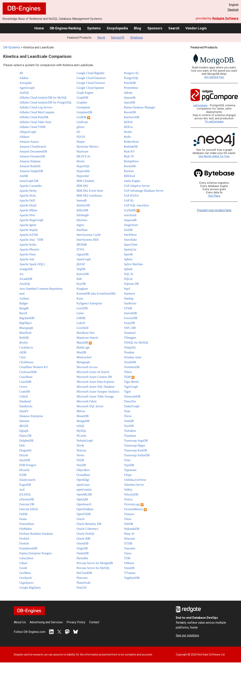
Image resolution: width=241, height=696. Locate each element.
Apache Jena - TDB (31, 239)
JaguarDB (82, 254)
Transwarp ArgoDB (136, 440)
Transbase (130, 435)
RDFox (128, 127)
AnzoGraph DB (28, 180)
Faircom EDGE (28, 509)
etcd (21, 489)
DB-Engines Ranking (65, 28)
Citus (22, 357)
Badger (23, 303)
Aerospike (25, 82)
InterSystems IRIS (87, 239)
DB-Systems (11, 47)
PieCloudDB (84, 572)
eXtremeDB (26, 499)
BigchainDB (26, 318)
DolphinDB (26, 440)
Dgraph (23, 430)
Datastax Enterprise (31, 416)
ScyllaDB (131, 210)
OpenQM (82, 499)
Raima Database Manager (139, 107)
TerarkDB (130, 362)
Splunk (128, 269)
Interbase (82, 229)
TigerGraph (131, 386)
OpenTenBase (84, 509)
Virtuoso (129, 514)
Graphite (81, 102)
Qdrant (128, 92)
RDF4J (128, 122)
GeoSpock (25, 577)
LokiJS (80, 323)
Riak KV (129, 151)
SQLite (128, 278)
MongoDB (117, 37)
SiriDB (128, 229)
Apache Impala (28, 229)
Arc (21, 274)
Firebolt (24, 543)
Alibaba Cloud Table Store (35, 122)
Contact (94, 622)
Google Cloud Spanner (90, 87)
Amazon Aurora (29, 141)
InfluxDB (82, 210)
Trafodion (130, 430)
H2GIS (80, 136)
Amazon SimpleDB (31, 171)
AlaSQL (24, 92)
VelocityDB (131, 494)
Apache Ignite (27, 225)
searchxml (130, 215)
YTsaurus (129, 572)
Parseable (82, 558)
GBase (23, 563)
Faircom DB (26, 504)
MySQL (81, 430)
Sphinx (128, 259)
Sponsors (154, 28)
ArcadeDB (25, 278)
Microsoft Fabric (86, 401)
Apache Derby (28, 190)
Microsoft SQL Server (90, 406)
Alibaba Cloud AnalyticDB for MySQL (43, 97)
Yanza (127, 553)
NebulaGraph (84, 440)
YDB (127, 558)
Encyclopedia (117, 28)
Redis (127, 136)
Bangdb (24, 308)
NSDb (80, 460)
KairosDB (82, 274)
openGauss (83, 484)
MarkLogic (83, 347)
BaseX (23, 313)
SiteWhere (130, 234)
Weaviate (129, 538)
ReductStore (131, 141)
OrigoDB (82, 548)
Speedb (128, 254)
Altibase (24, 136)
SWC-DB (130, 327)
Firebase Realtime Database (36, 533)
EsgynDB (25, 484)
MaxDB (81, 352)
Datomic (24, 421)
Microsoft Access (87, 367)
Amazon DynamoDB (32, 156)
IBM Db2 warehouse (89, 195)
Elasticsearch (27, 479)
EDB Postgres (27, 465)
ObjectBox (83, 470)
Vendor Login (196, 28)
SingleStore (131, 225)
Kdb (79, 278)
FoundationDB (28, 548)
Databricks (25, 406)
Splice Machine (133, 264)
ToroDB (129, 425)
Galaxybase (26, 558)
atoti (22, 293)
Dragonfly (25, 450)
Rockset (129, 171)
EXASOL (25, 494)
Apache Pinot (27, 254)
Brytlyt (23, 342)
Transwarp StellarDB (137, 455)
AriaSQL (24, 283)
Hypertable (83, 171)
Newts (80, 455)
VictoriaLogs (133, 504)
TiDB (129, 376)
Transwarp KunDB (135, 450)
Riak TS (129, 156)
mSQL (80, 425)
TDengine (130, 337)
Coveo (23, 386)
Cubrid (23, 396)
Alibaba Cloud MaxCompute (36, 112)
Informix (81, 220)
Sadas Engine (132, 180)
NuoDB (81, 465)
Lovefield (82, 327)
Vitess (127, 519)
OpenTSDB (83, 514)
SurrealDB (130, 313)
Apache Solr (26, 259)
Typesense (130, 470)
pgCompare (200, 105)
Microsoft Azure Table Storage (95, 396)
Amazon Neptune (29, 161)
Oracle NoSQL (85, 533)
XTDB (128, 543)
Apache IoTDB (28, 234)
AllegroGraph (27, 131)
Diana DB (25, 435)
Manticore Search (87, 337)
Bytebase (136, 37)
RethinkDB (131, 146)
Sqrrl (127, 288)
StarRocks (130, 303)
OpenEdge (82, 479)
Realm (128, 131)
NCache (81, 435)
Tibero (128, 372)
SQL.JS (128, 274)
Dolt (22, 445)
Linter (80, 313)
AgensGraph (27, 87)
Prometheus (131, 87)
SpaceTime (130, 244)
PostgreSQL (131, 78)
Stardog (128, 298)
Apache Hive (27, 215)
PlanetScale (83, 582)
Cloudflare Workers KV (33, 367)
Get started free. (214, 77)
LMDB (80, 318)
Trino (127, 460)
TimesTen (130, 401)
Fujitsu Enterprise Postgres (35, 553)
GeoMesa (25, 572)
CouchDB (25, 381)
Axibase (24, 298)
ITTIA (80, 249)
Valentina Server (134, 484)
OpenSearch (83, 504)
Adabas (23, 78)
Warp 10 (129, 533)
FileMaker (25, 528)
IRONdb (81, 244)
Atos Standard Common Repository (41, 288)
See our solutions (187, 635)
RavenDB (130, 112)
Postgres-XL (131, 73)
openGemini (83, 489)
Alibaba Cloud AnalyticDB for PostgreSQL (45, 102)
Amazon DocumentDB (33, 151)
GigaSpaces (26, 582)
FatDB (23, 514)
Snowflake (130, 239)
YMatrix (129, 563)
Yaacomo (129, 548)
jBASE (80, 264)
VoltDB (128, 523)
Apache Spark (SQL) (32, 264)
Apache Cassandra (30, 185)
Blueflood (25, 332)
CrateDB (24, 391)
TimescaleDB (132, 396)
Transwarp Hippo (134, 445)
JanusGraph (83, 259)
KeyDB (81, 283)
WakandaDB (131, 528)
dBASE (24, 425)
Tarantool (129, 332)
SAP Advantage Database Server (144, 190)
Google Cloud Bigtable (90, 73)
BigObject (25, 323)
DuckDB (24, 460)
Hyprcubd (82, 176)
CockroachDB (28, 372)
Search (173, 28)
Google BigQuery (30, 587)
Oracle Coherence (87, 528)
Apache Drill (27, 200)
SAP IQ (128, 200)
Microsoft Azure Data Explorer (95, 381)
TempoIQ (129, 347)
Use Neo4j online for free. (214, 156)
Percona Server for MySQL (93, 568)
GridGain (82, 122)
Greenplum (83, 107)
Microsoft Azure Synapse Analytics (97, 391)
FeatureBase (26, 523)
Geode (23, 568)
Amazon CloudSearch (32, 146)
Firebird (24, 538)
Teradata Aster (132, 357)
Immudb (81, 200)
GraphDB (82, 97)
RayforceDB (131, 117)
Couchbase (25, 376)
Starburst (129, 293)
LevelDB (82, 308)
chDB (22, 352)
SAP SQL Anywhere (136, 205)
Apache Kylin (27, 244)
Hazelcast (82, 151)
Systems (94, 28)
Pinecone (82, 577)
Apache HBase (28, 210)
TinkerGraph (131, 406)
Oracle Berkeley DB (88, 523)
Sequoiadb (130, 220)
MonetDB (82, 416)
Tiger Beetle (131, 381)
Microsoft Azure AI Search (92, 372)
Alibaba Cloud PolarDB (33, 117)
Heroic (80, 161)
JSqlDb (80, 269)
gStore (80, 127)
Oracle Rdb (83, 538)
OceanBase (83, 474)
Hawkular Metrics (87, 146)
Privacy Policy (75, 622)
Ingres (80, 225)
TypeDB (129, 465)
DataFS (23, 411)
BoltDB (24, 337)
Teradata (129, 352)
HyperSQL (83, 166)
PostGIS (81, 587)
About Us (20, 622)
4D (21, 73)
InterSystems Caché (88, 234)
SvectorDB (130, 318)
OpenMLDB (84, 494)
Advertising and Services (46, 622)
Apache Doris (27, 195)
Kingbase (82, 288)
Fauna (23, 519)
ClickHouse (26, 362)
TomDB (129, 421)
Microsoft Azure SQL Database (95, 386)
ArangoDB (25, 269)
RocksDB (130, 166)
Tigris (127, 391)
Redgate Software (225, 18)
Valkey (128, 489)
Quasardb (129, 97)
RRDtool (129, 176)
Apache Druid (27, 205)
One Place (214, 196)
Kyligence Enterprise (89, 303)
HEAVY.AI (83, 156)
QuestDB (129, 102)
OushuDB (82, 553)
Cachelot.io (26, 347)
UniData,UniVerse (135, 479)
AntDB (23, 176)
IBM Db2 (82, 185)
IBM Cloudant (85, 180)
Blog (137, 28)
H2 (78, 131)
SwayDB (129, 323)
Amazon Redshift (29, 166)
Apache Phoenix (29, 249)
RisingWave (131, 161)
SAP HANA (131, 195)
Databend (25, 401)
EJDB (22, 474)
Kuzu (79, 298)
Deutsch (233, 9)
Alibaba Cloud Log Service (36, 107)
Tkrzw (128, 416)
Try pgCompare (214, 121)
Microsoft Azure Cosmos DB (94, 376)
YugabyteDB (132, 577)
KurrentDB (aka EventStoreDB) (95, 293)
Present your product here (214, 210)
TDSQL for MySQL (136, 342)
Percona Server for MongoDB (94, 563)
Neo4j (101, 37)
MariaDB (84, 342)
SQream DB (131, 283)
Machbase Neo (85, 332)
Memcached (83, 357)
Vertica (128, 499)
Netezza (81, 450)
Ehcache (24, 470)
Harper (80, 141)
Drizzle (23, 455)
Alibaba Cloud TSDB (32, 127)
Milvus (80, 411)
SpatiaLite (130, 249)
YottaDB (129, 568)
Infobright (82, 215)
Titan (127, 411)
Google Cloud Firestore (90, 82)
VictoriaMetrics (135, 509)
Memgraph (83, 362)
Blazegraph (26, 327)
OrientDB (82, 543)
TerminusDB (131, 367)
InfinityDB (83, 205)
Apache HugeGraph (31, 220)
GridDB (83, 117)
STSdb (128, 308)
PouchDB (130, 82)
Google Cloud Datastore (91, 78)
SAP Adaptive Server (137, 185)
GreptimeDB (84, 112)
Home (39, 28)
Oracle (80, 519)
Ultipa (127, 474)
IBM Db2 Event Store (89, 190)
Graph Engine (84, 92)
